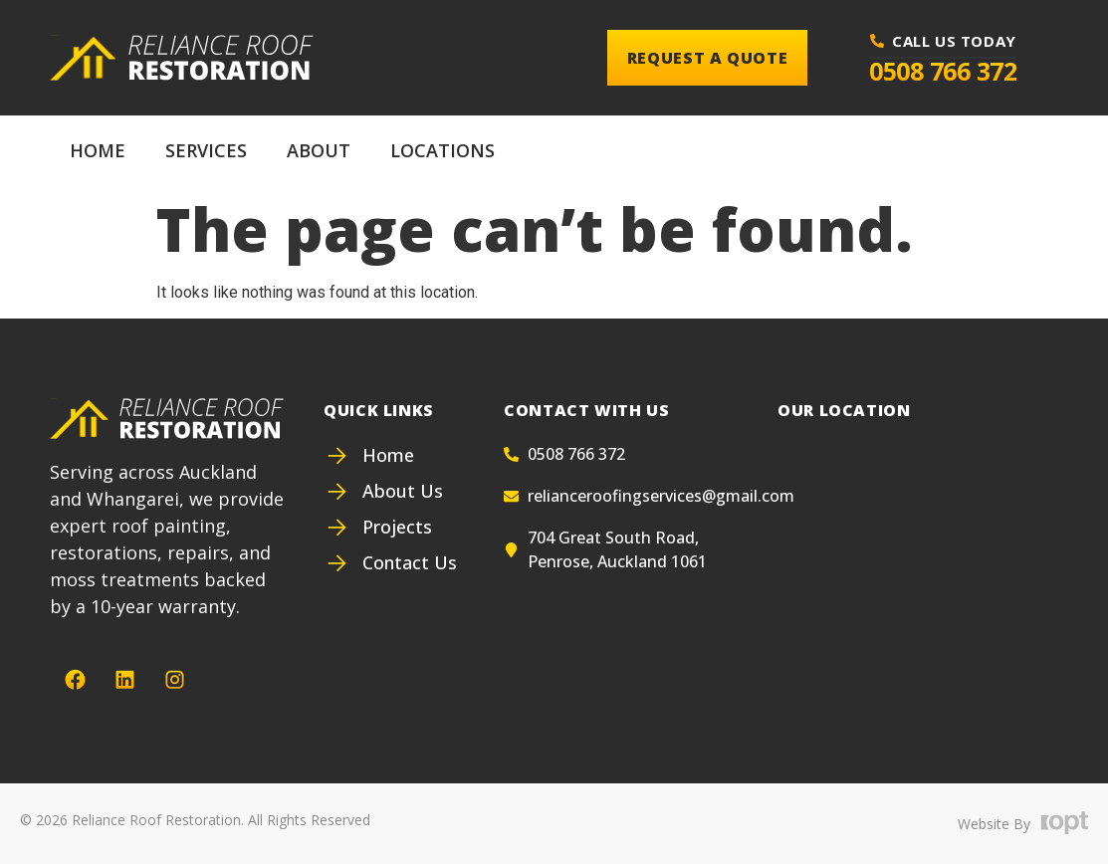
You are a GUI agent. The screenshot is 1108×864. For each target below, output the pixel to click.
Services (206, 150)
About (318, 150)
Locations (442, 150)
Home (97, 150)
